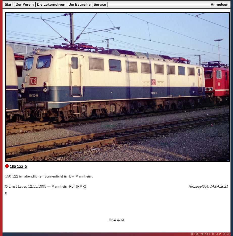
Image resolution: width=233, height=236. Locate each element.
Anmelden (219, 4)
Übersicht (116, 220)
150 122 (11, 176)
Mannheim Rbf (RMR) (68, 186)
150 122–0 (18, 167)
